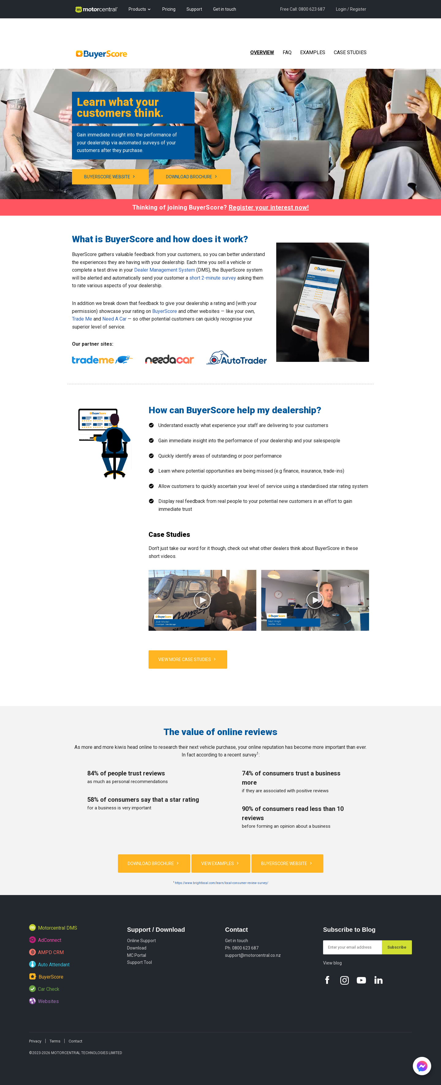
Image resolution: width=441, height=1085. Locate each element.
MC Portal (136, 955)
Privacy (35, 1041)
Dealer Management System (164, 270)
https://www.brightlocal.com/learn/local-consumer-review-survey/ (221, 883)
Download (136, 948)
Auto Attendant (49, 964)
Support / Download (156, 929)
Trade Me (82, 319)
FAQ (287, 52)
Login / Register (351, 9)
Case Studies (350, 52)
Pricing (168, 9)
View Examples (220, 863)
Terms (55, 1041)
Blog (79, 27)
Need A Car (114, 319)
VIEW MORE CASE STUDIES (187, 659)
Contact (236, 929)
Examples (312, 52)
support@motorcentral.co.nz (253, 955)
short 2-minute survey (212, 278)
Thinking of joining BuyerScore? (220, 207)
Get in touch (224, 9)
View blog (332, 963)
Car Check (44, 988)
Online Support (141, 940)
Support (194, 9)
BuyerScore (164, 311)
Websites (44, 1001)
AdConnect (45, 939)
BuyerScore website (110, 176)
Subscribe (396, 947)
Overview (262, 52)
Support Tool (139, 962)
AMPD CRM (46, 952)
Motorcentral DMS (53, 927)
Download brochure (192, 176)
